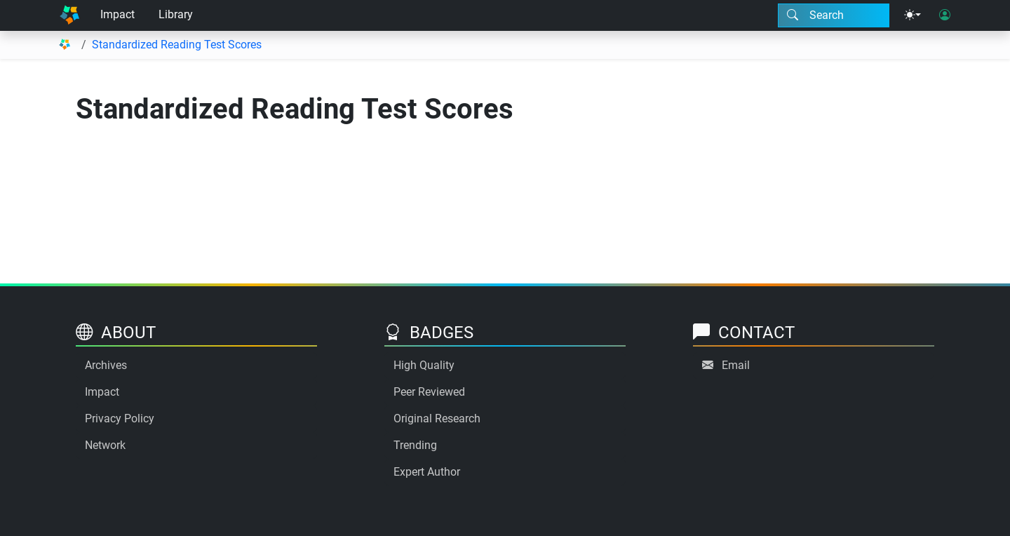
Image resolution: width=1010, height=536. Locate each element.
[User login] (944, 15)
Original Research (436, 418)
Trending (415, 445)
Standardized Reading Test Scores (177, 44)
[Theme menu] (912, 15)
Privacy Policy (119, 418)
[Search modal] (833, 15)
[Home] (69, 15)
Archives (106, 365)
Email (736, 365)
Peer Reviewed (429, 391)
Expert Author (426, 471)
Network (105, 445)
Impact (117, 14)
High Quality (423, 365)
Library (176, 14)
